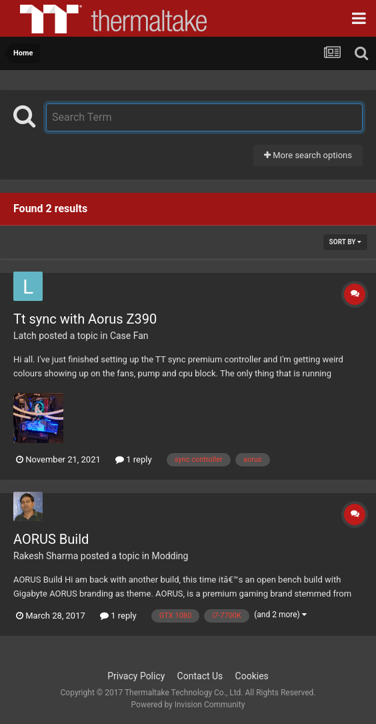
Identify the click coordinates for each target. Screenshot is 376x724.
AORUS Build (51, 539)
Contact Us (200, 676)
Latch (25, 335)
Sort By (345, 242)
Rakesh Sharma (45, 556)
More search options (308, 155)
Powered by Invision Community (188, 704)
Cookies (252, 676)
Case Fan (129, 335)
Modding (169, 556)
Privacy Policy (136, 676)
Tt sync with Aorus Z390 (85, 319)
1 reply (133, 459)
